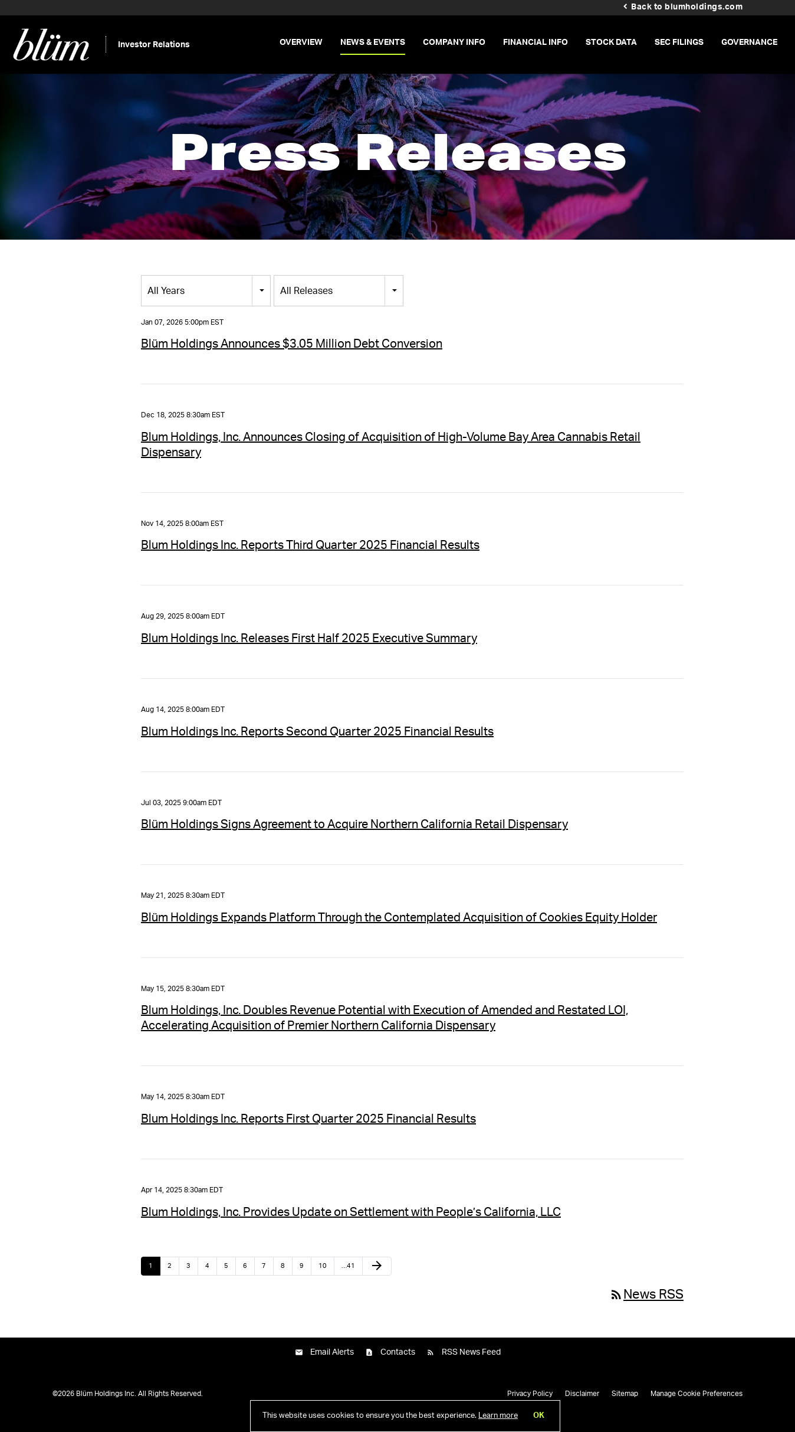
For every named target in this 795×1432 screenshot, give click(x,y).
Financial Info (535, 42)
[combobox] (206, 302)
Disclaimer (582, 1404)
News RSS (646, 1305)
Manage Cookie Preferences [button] (697, 1404)
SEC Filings (679, 42)
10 (322, 1277)
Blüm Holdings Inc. (106, 1404)
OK (538, 1416)
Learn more (498, 1416)
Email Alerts (332, 1364)
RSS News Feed (471, 1364)
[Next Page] (377, 1277)
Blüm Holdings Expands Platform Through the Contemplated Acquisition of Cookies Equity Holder (399, 929)
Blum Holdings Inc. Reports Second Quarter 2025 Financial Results (317, 743)
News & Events (372, 42)
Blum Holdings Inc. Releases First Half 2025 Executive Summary (309, 650)
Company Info (454, 42)
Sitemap (625, 1404)
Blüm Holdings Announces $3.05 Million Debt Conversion (291, 356)
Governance (749, 42)
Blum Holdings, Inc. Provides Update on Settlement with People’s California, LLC (351, 1224)
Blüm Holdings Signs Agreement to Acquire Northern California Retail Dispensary (354, 836)
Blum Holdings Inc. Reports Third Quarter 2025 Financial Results (310, 557)
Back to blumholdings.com (687, 7)
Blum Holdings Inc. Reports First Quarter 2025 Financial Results (308, 1130)
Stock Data (611, 42)
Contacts (397, 1364)
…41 (348, 1277)
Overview (301, 42)
